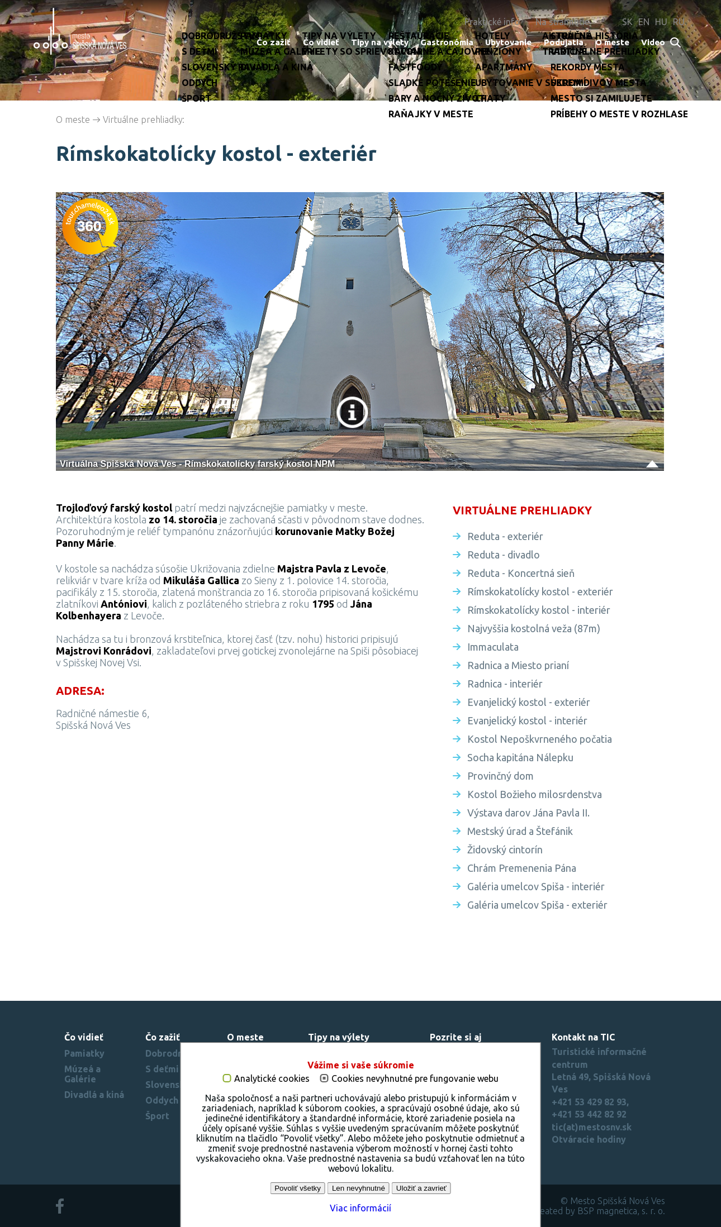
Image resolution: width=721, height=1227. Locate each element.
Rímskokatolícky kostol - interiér (538, 609)
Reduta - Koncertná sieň (521, 573)
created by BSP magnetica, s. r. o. (598, 1211)
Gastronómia (446, 42)
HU (661, 22)
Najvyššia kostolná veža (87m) (533, 628)
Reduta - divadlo (503, 554)
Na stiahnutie (562, 22)
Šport (157, 1116)
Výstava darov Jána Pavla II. (528, 812)
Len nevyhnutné (358, 1188)
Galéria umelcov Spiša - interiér (536, 886)
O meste (612, 42)
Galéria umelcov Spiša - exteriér (537, 904)
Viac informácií (360, 1208)
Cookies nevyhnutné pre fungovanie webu (415, 1078)
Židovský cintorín (505, 849)
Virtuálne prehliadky (143, 119)
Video (653, 42)
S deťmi (162, 1069)
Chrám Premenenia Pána (521, 867)
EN (643, 22)
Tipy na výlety (380, 42)
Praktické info (492, 22)
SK (627, 22)
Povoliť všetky (297, 1188)
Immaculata (493, 646)
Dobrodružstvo (178, 1053)
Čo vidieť (321, 42)
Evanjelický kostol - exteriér (528, 702)
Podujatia (564, 42)
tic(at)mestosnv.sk (592, 1127)
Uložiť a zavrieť (421, 1188)
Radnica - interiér (505, 683)
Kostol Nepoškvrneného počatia (539, 738)
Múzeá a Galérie (82, 1074)
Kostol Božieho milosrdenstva (534, 794)
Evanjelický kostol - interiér (527, 720)
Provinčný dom (500, 775)
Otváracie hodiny (589, 1139)
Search (676, 43)
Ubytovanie (508, 42)
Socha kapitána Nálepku (520, 757)
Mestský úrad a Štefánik (520, 831)
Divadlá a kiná (94, 1095)
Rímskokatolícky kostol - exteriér (540, 591)
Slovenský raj (174, 1085)
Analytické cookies (272, 1078)
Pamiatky (84, 1053)
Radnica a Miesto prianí (518, 665)
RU (679, 22)
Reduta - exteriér (505, 536)
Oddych (161, 1100)
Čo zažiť (274, 42)
